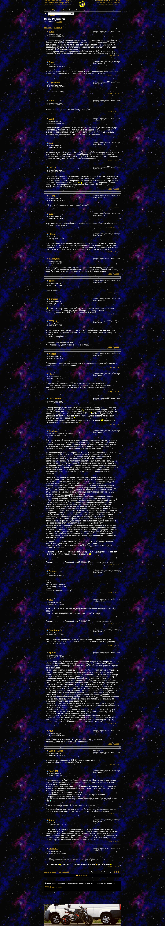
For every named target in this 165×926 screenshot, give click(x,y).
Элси (51, 31)
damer (52, 281)
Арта (51, 820)
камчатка (99, 1)
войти (118, 4)
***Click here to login (53, 887)
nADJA (52, 167)
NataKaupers (55, 630)
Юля (51, 374)
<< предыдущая (50, 872)
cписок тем (48, 28)
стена (105, 1)
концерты (67, 1)
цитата (116, 55)
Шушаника (54, 82)
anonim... (53, 848)
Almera (52, 354)
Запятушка (54, 258)
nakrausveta (55, 398)
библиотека (65, 4)
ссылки (112, 4)
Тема (65, 10)
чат (98, 2)
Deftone (53, 571)
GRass (59, 22)
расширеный (51, 15)
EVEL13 (53, 321)
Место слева (57, 10)
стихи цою (103, 2)
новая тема (58, 28)
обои (109, 2)
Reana (52, 196)
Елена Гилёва (56, 751)
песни (60, 1)
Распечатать (83, 875)
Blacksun (53, 431)
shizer (52, 234)
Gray (51, 118)
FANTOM (53, 771)
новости (47, 1)
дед (51, 143)
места (67, 2)
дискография (49, 2)
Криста (52, 652)
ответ (110, 55)
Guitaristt (53, 299)
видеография (59, 2)
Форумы (48, 10)
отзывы (111, 1)
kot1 (51, 599)
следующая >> (64, 872)
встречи (117, 1)
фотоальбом (49, 4)
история (54, 1)
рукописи (58, 4)
